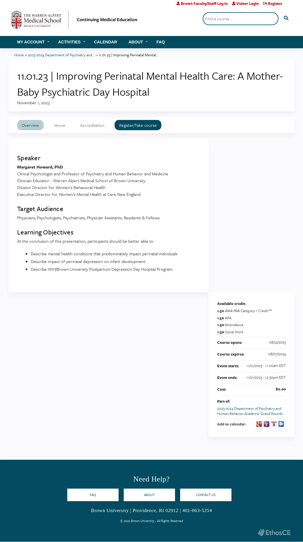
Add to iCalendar (274, 424)
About (136, 42)
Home (19, 55)
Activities (69, 42)
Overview (30, 125)
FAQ (160, 42)
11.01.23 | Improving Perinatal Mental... (128, 55)
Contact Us (205, 494)
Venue (59, 125)
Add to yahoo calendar (266, 424)
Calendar (105, 42)
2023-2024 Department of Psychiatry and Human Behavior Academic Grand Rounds (249, 411)
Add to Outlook (281, 424)
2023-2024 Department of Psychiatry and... (61, 55)
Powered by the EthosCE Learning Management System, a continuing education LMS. (274, 532)
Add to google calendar (259, 424)
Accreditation (92, 125)
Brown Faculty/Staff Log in (204, 3)
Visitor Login (247, 3)
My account (31, 42)
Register (275, 3)
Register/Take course (138, 125)
